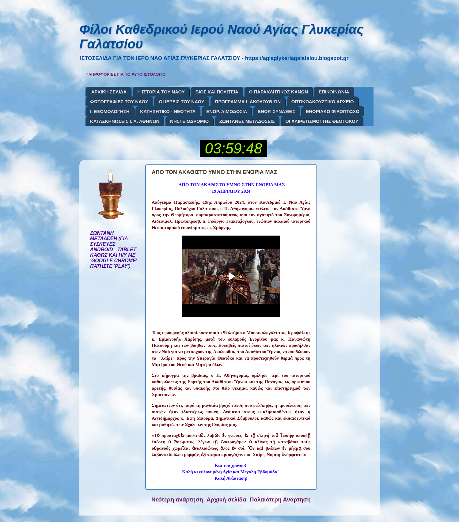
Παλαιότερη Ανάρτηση (280, 499)
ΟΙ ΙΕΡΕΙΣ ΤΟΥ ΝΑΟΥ (181, 101)
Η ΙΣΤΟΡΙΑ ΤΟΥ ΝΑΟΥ (161, 91)
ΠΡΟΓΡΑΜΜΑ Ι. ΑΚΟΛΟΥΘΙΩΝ (248, 101)
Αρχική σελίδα (226, 499)
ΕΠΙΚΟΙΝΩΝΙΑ (334, 91)
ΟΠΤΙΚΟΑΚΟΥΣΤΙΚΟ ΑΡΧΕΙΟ (322, 101)
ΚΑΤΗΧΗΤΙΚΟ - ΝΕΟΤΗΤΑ (167, 111)
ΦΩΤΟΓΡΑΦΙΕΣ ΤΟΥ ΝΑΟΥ (119, 101)
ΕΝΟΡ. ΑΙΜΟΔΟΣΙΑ (226, 111)
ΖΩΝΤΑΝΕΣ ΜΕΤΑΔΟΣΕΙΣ (247, 121)
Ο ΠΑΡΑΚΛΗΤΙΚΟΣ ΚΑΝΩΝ (278, 91)
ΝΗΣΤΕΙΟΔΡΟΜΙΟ (189, 121)
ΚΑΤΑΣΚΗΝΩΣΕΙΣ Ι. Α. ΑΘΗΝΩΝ (124, 121)
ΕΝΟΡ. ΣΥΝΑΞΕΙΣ (276, 111)
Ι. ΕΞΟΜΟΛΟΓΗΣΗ (110, 111)
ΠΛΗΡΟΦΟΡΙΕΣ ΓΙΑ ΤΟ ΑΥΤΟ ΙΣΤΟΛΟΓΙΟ (125, 74)
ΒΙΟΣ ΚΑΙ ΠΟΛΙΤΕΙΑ (216, 91)
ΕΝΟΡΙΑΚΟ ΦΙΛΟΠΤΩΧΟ (332, 111)
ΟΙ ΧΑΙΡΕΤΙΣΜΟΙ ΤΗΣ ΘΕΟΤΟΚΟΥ (321, 121)
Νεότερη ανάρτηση (177, 499)
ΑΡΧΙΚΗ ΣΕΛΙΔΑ (109, 91)
